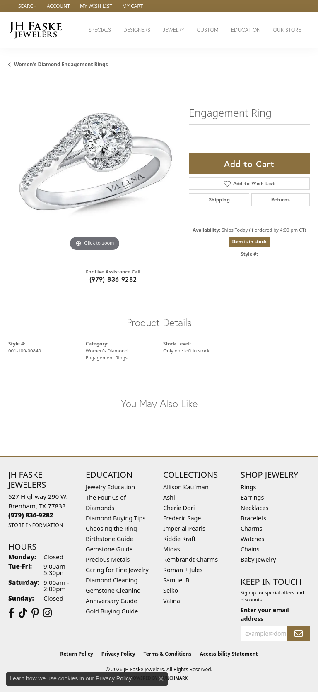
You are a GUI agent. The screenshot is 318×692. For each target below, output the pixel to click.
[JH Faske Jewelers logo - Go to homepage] (38, 30)
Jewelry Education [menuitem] (110, 487)
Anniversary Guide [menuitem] (111, 601)
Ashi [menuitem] (169, 497)
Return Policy (76, 653)
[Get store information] (35, 525)
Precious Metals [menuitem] (108, 559)
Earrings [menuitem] (252, 497)
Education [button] (245, 30)
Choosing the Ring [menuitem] (111, 528)
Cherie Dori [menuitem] (179, 508)
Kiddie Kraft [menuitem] (179, 539)
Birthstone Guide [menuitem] (109, 539)
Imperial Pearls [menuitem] (184, 528)
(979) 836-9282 (113, 279)
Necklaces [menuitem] (254, 508)
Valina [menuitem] (171, 601)
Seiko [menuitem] (170, 590)
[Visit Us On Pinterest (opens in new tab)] (35, 613)
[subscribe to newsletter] (298, 633)
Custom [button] (208, 30)
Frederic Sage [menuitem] (182, 518)
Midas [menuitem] (171, 549)
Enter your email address (265, 614)
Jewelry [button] (173, 30)
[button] (27, 6)
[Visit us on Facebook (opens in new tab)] (11, 613)
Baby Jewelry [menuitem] (258, 559)
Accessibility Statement (229, 653)
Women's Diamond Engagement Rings (61, 64)
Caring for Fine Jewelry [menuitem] (117, 570)
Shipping (219, 199)
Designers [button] (136, 30)
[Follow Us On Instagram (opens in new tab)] (47, 613)
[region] (94, 167)
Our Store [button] (287, 30)
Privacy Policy (118, 653)
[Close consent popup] (161, 678)
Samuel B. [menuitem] (177, 580)
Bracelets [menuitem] (253, 518)
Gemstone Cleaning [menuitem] (113, 590)
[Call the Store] (30, 515)
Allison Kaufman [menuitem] (186, 487)
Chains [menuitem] (250, 549)
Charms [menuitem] (251, 528)
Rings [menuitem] (248, 487)
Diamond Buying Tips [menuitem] (115, 518)
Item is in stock (249, 241)
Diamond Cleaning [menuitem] (111, 580)
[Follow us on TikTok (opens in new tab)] (23, 613)
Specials (100, 30)
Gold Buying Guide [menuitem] (112, 611)
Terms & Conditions (168, 653)
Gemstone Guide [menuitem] (109, 549)
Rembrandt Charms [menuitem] (190, 559)
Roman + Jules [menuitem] (182, 570)
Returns (280, 199)
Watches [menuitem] (252, 539)
